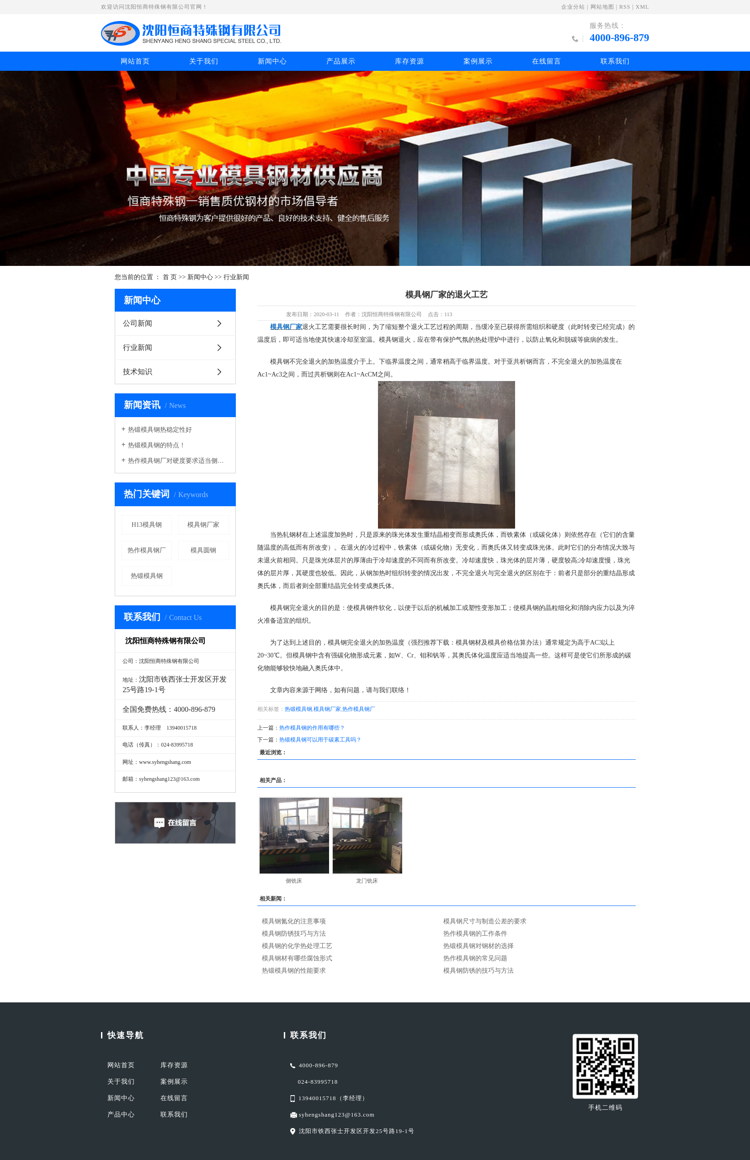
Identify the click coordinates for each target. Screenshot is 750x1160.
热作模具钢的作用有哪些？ (312, 728)
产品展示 (341, 61)
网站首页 (135, 61)
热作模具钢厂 (147, 550)
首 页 (170, 277)
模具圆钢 (203, 550)
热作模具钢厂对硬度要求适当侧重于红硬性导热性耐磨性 (178, 460)
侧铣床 (294, 881)
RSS (624, 7)
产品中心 (121, 1114)
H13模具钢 (147, 524)
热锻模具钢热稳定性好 (160, 429)
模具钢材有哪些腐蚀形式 (297, 958)
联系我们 (615, 61)
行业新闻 (236, 277)
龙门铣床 (367, 881)
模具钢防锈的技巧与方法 (478, 970)
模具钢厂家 (203, 524)
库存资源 (409, 61)
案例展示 (478, 61)
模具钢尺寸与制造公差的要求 (485, 921)
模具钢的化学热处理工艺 (297, 946)
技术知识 (137, 372)
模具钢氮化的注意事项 (294, 921)
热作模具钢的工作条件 (475, 933)
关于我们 (203, 61)
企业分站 (573, 7)
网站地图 (602, 7)
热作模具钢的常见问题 (475, 958)
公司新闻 (137, 323)
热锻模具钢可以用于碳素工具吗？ (320, 739)
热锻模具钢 (147, 575)
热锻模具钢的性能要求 (294, 970)
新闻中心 (272, 61)
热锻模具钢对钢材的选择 (478, 946)
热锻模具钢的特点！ (157, 445)
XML (642, 7)
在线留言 (546, 61)
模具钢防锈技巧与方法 (294, 933)
